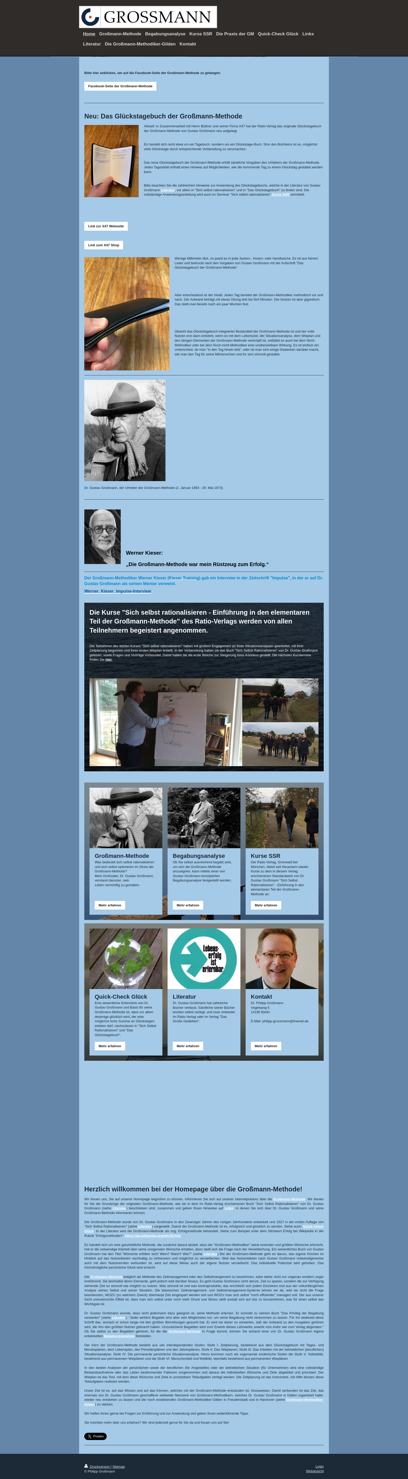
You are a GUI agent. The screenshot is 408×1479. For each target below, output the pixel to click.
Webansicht (315, 1471)
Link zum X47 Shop (103, 245)
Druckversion (97, 1467)
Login (319, 1466)
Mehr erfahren (110, 905)
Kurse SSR (280, 194)
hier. (108, 659)
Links (229, 1208)
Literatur (168, 190)
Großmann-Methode (289, 1199)
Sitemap (118, 1467)
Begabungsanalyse (119, 1336)
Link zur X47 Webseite (106, 226)
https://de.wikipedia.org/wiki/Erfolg (153, 1236)
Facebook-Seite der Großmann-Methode (120, 86)
